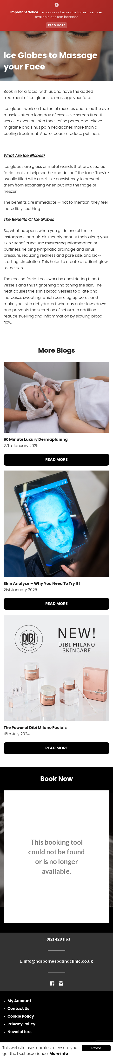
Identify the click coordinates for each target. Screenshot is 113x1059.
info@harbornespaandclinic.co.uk (58, 961)
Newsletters (19, 1032)
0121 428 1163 (58, 939)
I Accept (96, 1048)
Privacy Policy (21, 1024)
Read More (56, 460)
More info (58, 1054)
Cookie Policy (20, 1016)
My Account (19, 1001)
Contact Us (18, 1009)
